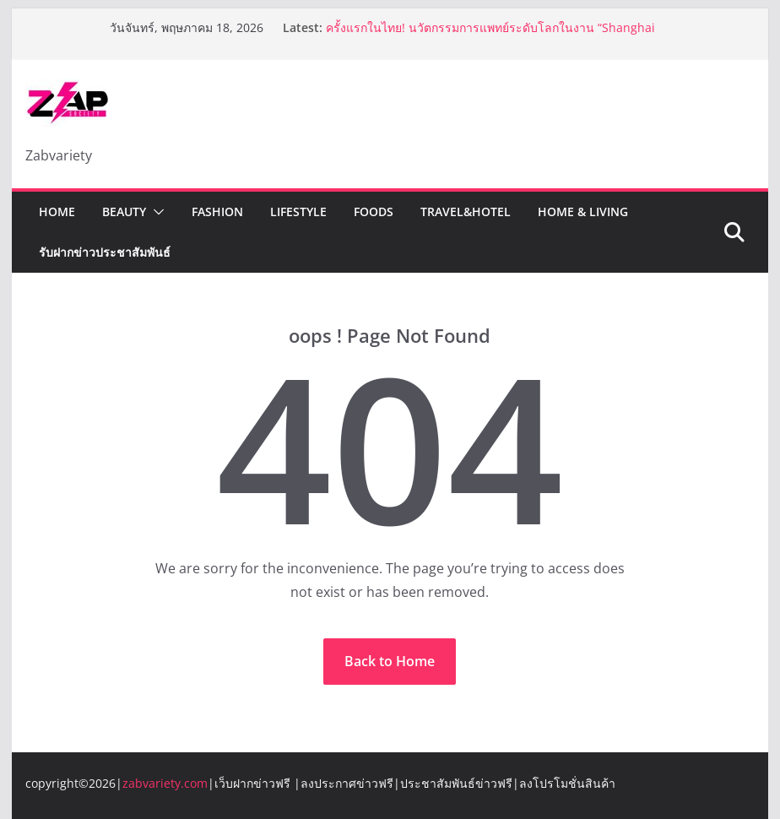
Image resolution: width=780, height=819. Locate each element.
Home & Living (583, 211)
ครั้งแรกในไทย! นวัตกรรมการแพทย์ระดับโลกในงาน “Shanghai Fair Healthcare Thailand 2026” (490, 35)
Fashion (217, 211)
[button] (155, 212)
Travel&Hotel (465, 211)
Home (57, 211)
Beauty (124, 211)
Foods (373, 211)
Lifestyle (298, 211)
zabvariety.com (165, 783)
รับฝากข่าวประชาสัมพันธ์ (105, 252)
